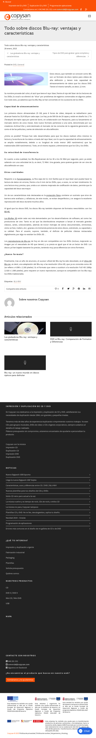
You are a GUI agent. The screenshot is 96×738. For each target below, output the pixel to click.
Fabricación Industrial (15, 552)
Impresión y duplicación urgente (20, 547)
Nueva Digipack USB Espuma (18, 474)
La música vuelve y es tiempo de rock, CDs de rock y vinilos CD (32, 501)
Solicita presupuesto (15, 568)
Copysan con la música (16, 444)
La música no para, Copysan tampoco (22, 507)
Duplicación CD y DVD (38, 6)
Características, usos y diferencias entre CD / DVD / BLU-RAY (31, 485)
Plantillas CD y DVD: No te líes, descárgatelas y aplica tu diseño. (33, 512)
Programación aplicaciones (60, 6)
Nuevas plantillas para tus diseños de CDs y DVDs (27, 491)
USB (7, 603)
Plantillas (10, 563)
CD (7, 587)
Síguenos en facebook (17, 667)
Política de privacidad (27, 733)
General (20, 64)
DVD (15, 64)
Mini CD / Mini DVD (13, 598)
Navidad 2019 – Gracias (16, 518)
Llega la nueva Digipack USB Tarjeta (21, 480)
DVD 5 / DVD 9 (12, 593)
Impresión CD (12, 447)
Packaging (10, 557)
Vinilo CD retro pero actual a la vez (20, 496)
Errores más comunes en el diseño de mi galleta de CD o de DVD (33, 528)
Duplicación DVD (13, 457)
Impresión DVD (12, 454)
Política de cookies (43, 733)
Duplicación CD (12, 450)
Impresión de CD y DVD (18, 6)
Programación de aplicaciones (19, 523)
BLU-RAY (17, 281)
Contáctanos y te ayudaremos (20, 680)
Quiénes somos (12, 573)
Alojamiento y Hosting (59, 733)
